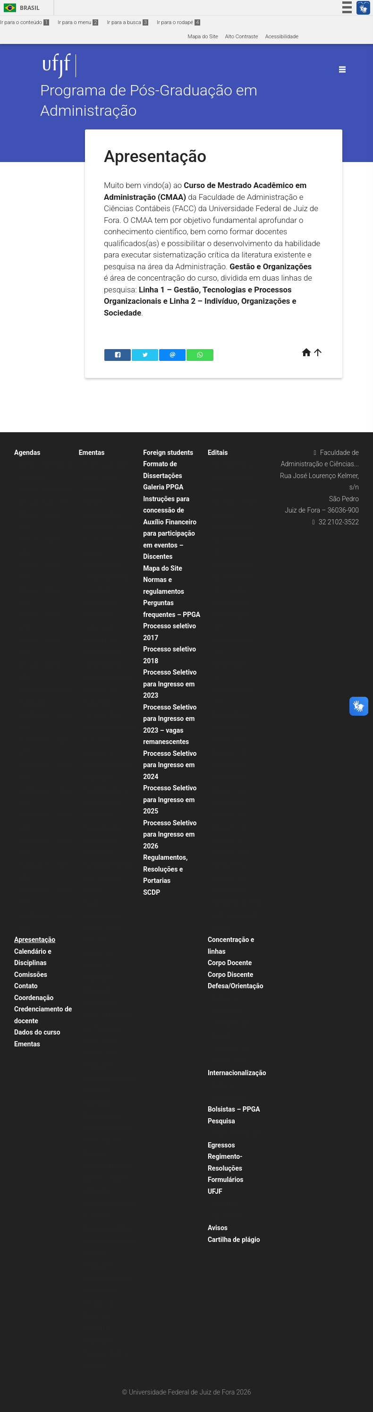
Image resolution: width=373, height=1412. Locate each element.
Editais (218, 452)
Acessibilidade (281, 37)
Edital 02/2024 (229, 865)
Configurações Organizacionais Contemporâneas (104, 652)
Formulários (226, 1179)
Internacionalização (237, 1073)
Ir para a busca (127, 22)
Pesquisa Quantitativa (109, 1241)
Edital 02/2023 (229, 853)
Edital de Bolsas (231, 715)
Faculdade (224, 1203)
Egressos (221, 1145)
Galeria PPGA (163, 487)
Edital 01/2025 (229, 803)
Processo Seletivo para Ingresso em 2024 (169, 765)
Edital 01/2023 (229, 778)
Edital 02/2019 (229, 828)
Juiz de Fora (226, 1216)
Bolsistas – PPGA (234, 1109)
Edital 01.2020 (229, 728)
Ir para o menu (78, 22)
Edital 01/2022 (229, 765)
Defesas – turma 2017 (45, 502)
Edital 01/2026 (229, 815)
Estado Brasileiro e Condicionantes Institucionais (105, 802)
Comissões (30, 974)
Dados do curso (37, 1032)
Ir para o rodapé (178, 22)
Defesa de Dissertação (110, 728)
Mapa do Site (202, 37)
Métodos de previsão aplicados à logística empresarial (108, 1178)
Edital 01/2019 (229, 753)
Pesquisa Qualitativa (108, 1228)
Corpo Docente (230, 963)
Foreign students (168, 452)
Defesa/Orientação (235, 986)
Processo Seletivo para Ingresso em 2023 (169, 683)
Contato (26, 986)
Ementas (27, 1044)
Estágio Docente (103, 828)
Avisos (218, 1228)
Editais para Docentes (237, 903)
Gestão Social (100, 1040)
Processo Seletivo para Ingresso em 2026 (169, 834)
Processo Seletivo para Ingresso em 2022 (233, 477)
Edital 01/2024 (229, 790)
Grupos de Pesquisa (236, 1133)
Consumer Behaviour (108, 678)
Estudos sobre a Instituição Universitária (102, 940)
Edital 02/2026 (229, 890)
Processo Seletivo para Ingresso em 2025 (169, 799)
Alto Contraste (241, 37)
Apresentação (34, 939)
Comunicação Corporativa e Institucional (100, 615)
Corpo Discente (230, 974)
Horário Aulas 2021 (106, 465)
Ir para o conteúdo (24, 22)
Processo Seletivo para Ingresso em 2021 (233, 540)
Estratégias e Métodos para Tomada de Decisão (110, 877)
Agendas (27, 452)
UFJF (215, 1191)
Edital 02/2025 (229, 878)
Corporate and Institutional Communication (102, 702)
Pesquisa (221, 1121)
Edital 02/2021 (229, 840)
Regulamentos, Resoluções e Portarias (165, 869)
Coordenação (33, 997)
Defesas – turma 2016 (45, 490)
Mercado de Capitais (108, 1128)
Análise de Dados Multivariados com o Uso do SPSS (108, 527)
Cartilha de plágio (234, 1239)
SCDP (151, 892)
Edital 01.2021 (229, 740)
